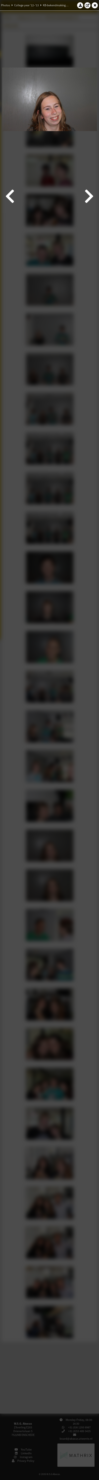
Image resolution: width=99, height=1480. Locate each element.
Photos (5, 5)
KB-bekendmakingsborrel (59, 5)
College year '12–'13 (26, 5)
